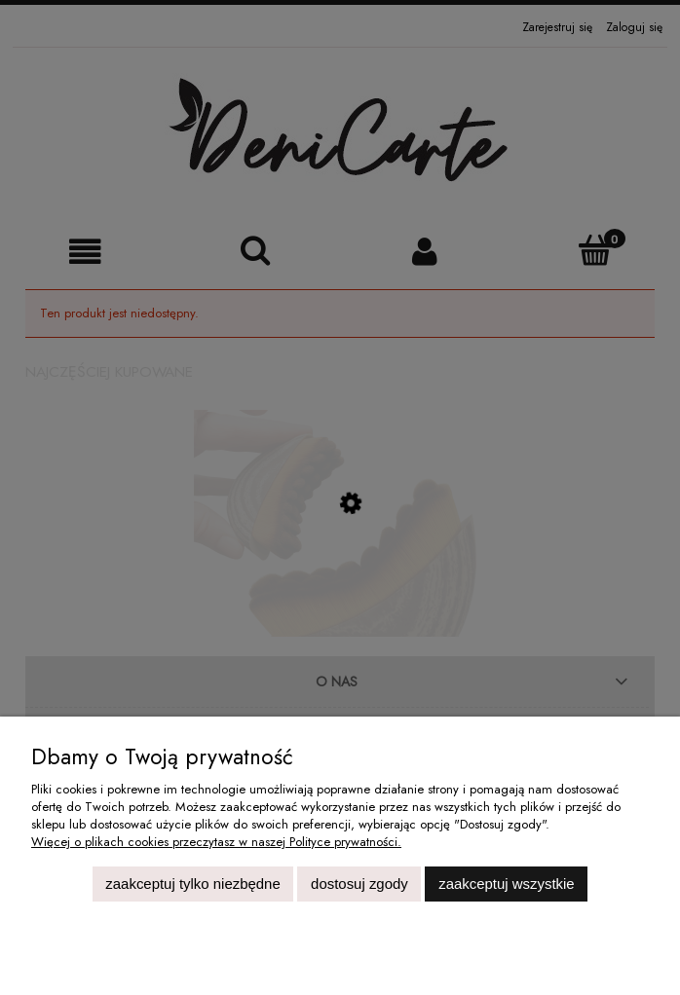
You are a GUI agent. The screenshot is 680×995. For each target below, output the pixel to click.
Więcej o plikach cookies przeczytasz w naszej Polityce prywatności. (216, 841)
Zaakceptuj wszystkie (506, 883)
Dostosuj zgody (359, 883)
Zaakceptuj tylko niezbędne (192, 883)
